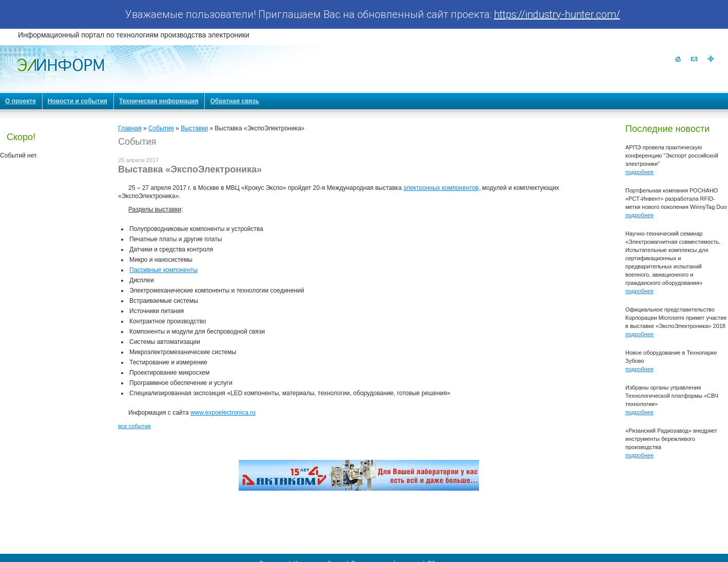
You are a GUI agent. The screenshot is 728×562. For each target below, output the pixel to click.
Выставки (194, 128)
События (161, 128)
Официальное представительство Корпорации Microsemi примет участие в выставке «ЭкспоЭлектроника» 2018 (676, 317)
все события (134, 426)
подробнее (639, 172)
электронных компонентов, (442, 187)
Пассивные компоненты (163, 270)
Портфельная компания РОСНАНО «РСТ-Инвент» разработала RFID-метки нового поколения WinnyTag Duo (676, 198)
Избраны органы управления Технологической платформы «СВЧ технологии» (671, 395)
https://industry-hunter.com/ (557, 14)
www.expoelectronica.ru (223, 412)
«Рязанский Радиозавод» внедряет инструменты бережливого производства (671, 439)
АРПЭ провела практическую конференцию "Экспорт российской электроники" (671, 155)
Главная (130, 128)
